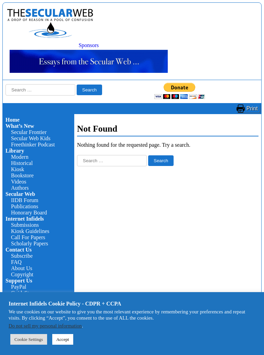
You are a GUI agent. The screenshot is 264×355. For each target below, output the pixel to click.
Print (252, 108)
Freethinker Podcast (33, 144)
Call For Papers (28, 237)
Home (13, 120)
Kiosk (17, 169)
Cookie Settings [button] (28, 339)
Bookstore (22, 175)
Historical (22, 163)
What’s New (20, 126)
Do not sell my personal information (45, 326)
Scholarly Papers (29, 243)
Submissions (25, 225)
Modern (20, 157)
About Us (21, 268)
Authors (20, 188)
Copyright (22, 274)
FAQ (16, 262)
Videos (18, 182)
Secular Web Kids (31, 138)
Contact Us (19, 250)
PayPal (18, 287)
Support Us (19, 281)
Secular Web (20, 194)
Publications (24, 206)
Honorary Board (29, 212)
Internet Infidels (25, 219)
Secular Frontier (29, 132)
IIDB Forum (24, 200)
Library (15, 151)
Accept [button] (62, 339)
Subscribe (22, 256)
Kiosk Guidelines (30, 231)
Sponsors (89, 45)
